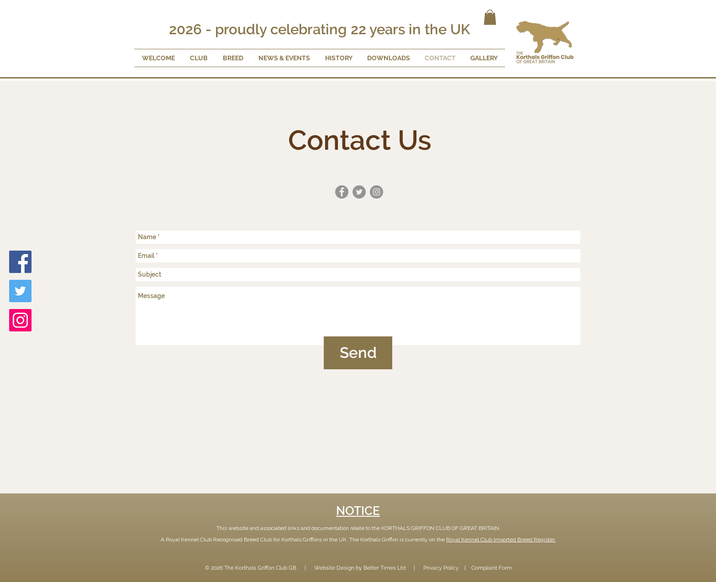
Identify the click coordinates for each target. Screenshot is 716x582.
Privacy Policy (441, 568)
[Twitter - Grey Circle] (359, 192)
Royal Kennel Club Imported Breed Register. (501, 539)
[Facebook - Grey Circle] (341, 192)
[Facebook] (20, 262)
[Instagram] (20, 320)
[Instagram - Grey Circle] (376, 192)
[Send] (358, 352)
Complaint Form (491, 568)
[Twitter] (20, 291)
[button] (490, 17)
